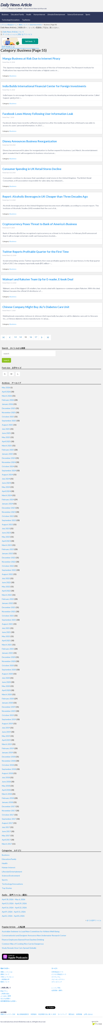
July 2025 (6, 429)
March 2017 (7, 844)
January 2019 (7, 752)
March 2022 (7, 595)
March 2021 (7, 644)
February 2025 (8, 450)
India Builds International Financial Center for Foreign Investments (44, 86)
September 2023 (9, 520)
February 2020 (8, 698)
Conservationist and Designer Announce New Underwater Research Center (34, 935)
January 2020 (7, 703)
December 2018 (8, 756)
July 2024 (6, 479)
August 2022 (7, 574)
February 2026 (8, 400)
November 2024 (8, 462)
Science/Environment (75, 15)
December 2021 (8, 607)
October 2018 (8, 765)
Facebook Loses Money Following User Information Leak (37, 113)
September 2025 (9, 420)
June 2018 (6, 781)
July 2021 (6, 628)
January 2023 (7, 553)
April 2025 (6, 441)
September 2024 (9, 470)
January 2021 (7, 653)
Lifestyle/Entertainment (56, 15)
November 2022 (8, 562)
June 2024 (6, 483)
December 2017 (8, 806)
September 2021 (9, 620)
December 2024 (8, 458)
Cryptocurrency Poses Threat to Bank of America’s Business (39, 224)
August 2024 (7, 474)
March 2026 (7, 396)
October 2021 (8, 616)
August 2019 (7, 723)
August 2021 (7, 624)
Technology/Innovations (11, 20)
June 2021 (6, 632)
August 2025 (7, 425)
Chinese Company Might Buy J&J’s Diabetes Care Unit (35, 307)
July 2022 (6, 578)
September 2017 (9, 819)
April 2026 (6, 391)
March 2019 (7, 744)
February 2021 (8, 649)
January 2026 (7, 404)
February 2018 (8, 798)
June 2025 (6, 433)
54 (20, 337)
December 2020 (8, 657)
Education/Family (17, 15)
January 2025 (7, 454)
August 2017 (7, 823)
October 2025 (8, 416)
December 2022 (8, 557)
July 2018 (6, 777)
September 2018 (9, 769)
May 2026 (6, 387)
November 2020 (8, 661)
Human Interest (39, 15)
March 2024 (7, 495)
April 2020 (6, 690)
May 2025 (6, 437)
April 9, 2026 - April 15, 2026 (13, 912)
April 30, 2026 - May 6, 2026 (13, 899)
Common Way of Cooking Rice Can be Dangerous (23, 944)
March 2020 (7, 694)
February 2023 (8, 549)
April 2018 (6, 790)
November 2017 (8, 810)
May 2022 (6, 586)
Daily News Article (16, 5)
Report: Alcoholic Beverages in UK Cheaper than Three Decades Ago (45, 196)
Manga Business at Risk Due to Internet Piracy (31, 58)
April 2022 (6, 591)
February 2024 (8, 499)
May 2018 (6, 786)
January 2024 (7, 504)
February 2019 (8, 748)
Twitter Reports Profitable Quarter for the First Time (35, 251)
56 (31, 337)
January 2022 (7, 603)
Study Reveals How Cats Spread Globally (19, 948)
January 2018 (7, 802)
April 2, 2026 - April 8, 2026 (13, 916)
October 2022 (8, 566)
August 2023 (7, 524)
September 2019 (9, 719)
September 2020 (9, 669)
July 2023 (6, 528)
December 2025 (8, 408)
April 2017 (6, 840)
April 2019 (6, 740)
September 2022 (9, 570)
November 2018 (8, 761)
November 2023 (8, 512)
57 (36, 337)
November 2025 (8, 412)
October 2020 (8, 665)
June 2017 (6, 831)
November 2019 (8, 711)
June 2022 (6, 582)
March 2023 (7, 545)
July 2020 (6, 678)
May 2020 (6, 686)
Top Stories (26, 20)
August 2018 (7, 773)
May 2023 (6, 537)
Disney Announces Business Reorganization (29, 141)
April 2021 (6, 640)
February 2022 (8, 599)
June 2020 (6, 682)
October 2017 (8, 815)
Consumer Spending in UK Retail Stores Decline (31, 168)
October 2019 (8, 715)
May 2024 (6, 487)
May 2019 (6, 736)
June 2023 (6, 532)
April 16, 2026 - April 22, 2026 (14, 907)
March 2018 (7, 794)
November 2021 (8, 611)
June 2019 (6, 732)
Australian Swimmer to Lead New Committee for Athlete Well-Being (30, 931)
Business (5, 15)
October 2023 (8, 516)
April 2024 (6, 491)
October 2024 (8, 466)
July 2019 (6, 728)
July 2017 (6, 827)
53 (15, 337)
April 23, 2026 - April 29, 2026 (14, 903)
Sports (88, 15)
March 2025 (7, 445)
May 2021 (6, 636)
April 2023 (6, 541)
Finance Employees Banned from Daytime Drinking (23, 939)
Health (28, 15)
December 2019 (8, 707)
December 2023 (8, 508)
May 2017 (6, 835)
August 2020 (7, 674)
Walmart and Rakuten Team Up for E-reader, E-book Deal (37, 279)
